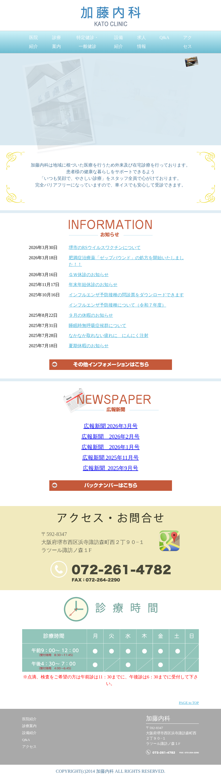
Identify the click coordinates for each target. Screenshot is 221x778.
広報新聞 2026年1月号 (110, 447)
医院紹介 (33, 42)
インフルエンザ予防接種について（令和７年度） (117, 305)
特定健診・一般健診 (87, 42)
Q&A (164, 37)
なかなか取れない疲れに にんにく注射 (108, 335)
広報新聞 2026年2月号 (110, 437)
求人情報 (141, 42)
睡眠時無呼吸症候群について (97, 325)
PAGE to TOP (189, 703)
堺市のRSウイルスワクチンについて (105, 247)
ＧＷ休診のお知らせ (89, 274)
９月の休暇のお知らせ (91, 315)
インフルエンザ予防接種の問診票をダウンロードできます (126, 294)
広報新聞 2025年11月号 (110, 458)
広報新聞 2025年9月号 (110, 468)
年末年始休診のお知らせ (93, 284)
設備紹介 (118, 42)
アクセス (187, 42)
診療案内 (56, 42)
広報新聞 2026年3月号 (111, 426)
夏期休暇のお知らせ (89, 345)
